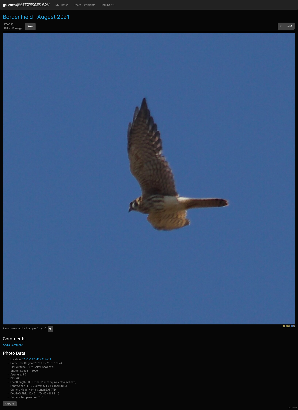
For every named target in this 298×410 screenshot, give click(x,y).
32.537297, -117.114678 (36, 359)
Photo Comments (84, 4)
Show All (9, 403)
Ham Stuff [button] (108, 4)
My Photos (61, 4)
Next (289, 26)
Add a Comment (13, 344)
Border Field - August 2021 (36, 16)
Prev (30, 26)
